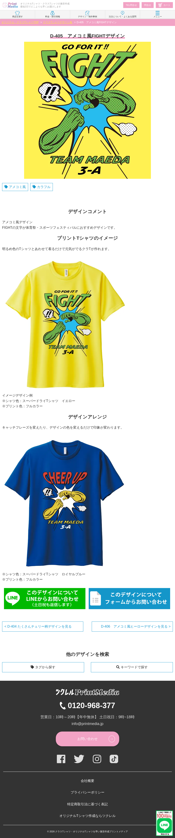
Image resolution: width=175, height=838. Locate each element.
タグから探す (45, 667)
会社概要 (87, 781)
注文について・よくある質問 (122, 14)
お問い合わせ (87, 739)
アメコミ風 (17, 187)
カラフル (44, 187)
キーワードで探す (134, 667)
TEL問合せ (131, 5)
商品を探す (17, 14)
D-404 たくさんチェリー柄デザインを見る (38, 626)
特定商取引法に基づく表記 (87, 804)
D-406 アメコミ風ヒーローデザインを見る (135, 626)
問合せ (147, 5)
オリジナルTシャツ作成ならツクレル (87, 816)
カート (164, 5)
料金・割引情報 (52, 14)
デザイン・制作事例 (87, 14)
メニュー (157, 14)
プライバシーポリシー (87, 792)
